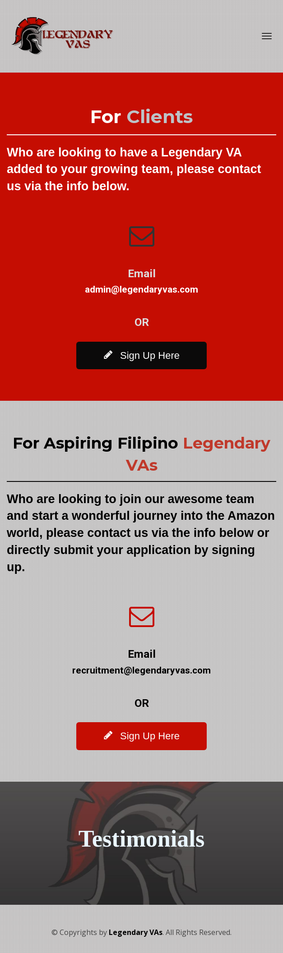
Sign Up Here (141, 355)
